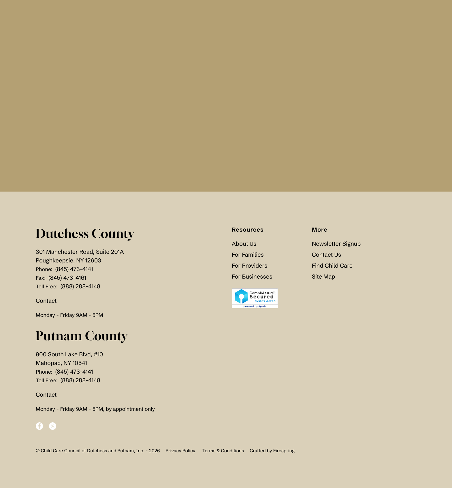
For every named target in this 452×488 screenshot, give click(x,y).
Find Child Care (332, 265)
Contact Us (326, 254)
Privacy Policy (180, 451)
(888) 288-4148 (80, 286)
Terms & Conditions (223, 451)
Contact (46, 300)
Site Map (323, 276)
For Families (248, 254)
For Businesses (252, 276)
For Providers (249, 265)
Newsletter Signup (336, 243)
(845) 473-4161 (67, 277)
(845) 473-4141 (74, 269)
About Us (244, 243)
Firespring (284, 451)
